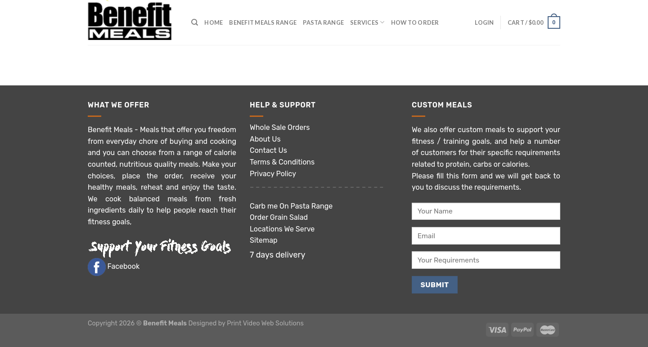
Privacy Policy (273, 173)
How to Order (415, 22)
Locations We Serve (282, 229)
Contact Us (268, 150)
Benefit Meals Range (263, 22)
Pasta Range (323, 22)
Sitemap (264, 240)
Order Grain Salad (279, 217)
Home (213, 22)
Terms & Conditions (282, 162)
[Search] (194, 22)
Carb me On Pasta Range (291, 206)
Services (367, 22)
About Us (265, 139)
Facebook (123, 266)
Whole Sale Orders (280, 127)
